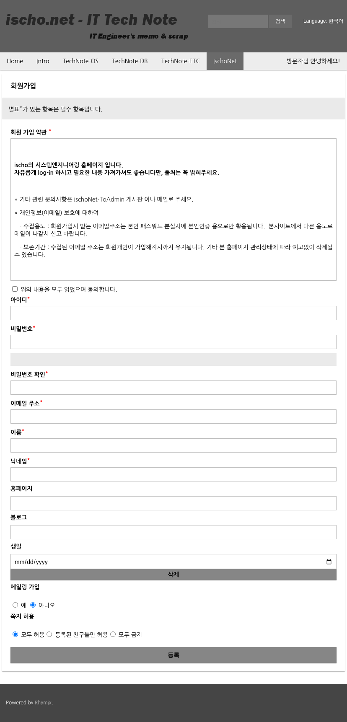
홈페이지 (21, 489)
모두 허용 (28, 635)
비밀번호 (23, 328)
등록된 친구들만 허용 (77, 635)
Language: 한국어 (323, 21)
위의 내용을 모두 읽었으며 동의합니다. (64, 289)
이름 (17, 431)
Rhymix (43, 702)
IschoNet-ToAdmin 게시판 (108, 199)
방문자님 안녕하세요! (313, 61)
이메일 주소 (26, 402)
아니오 (42, 605)
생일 (15, 546)
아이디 (20, 299)
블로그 (18, 517)
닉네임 (20, 460)
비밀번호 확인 (29, 374)
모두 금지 (126, 635)
